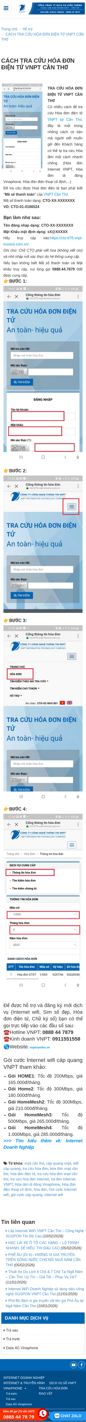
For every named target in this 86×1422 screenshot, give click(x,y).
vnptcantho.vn (40, 1047)
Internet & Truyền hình (24, 1383)
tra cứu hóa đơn (35, 1169)
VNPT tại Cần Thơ (65, 119)
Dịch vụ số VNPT (62, 1383)
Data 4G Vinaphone (21, 1348)
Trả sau (11, 1330)
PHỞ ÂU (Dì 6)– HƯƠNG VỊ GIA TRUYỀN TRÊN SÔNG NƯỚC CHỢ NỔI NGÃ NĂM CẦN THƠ (43, 1260)
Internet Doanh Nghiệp (23, 1378)
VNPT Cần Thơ (56, 194)
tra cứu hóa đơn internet (29, 1179)
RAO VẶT (46, 1393)
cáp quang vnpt (58, 1163)
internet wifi (53, 1195)
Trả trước (12, 1339)
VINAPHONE (14, 1388)
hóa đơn (40, 1189)
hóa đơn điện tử (22, 1174)
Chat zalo (67, 1416)
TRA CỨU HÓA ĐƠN (53, 1388)
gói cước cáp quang (26, 1195)
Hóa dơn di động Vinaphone (37, 1184)
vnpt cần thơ (34, 1163)
